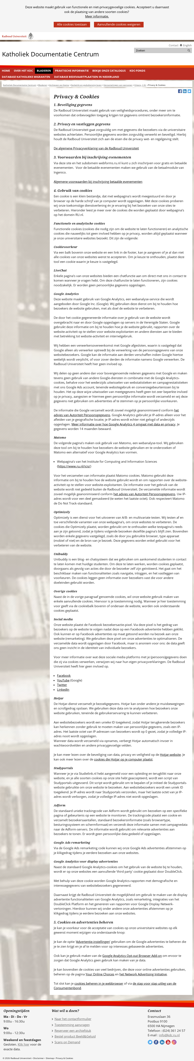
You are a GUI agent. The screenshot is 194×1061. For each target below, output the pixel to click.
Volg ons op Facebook (156, 1042)
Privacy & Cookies (64, 1058)
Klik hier (23, 1044)
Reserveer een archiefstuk (73, 1030)
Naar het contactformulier (73, 1019)
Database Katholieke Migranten (26, 77)
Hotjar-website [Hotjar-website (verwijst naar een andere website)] (170, 754)
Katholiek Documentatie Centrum (50, 53)
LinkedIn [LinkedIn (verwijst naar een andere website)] (63, 689)
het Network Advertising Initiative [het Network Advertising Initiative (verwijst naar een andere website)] (143, 974)
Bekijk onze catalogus (109, 70)
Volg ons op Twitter (150, 1042)
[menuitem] (6, 71)
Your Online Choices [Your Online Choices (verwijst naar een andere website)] (100, 974)
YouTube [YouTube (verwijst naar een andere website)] (63, 680)
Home (6, 70)
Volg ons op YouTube (168, 1042)
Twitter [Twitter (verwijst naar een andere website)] (62, 685)
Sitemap (50, 1058)
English (187, 45)
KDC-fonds (137, 70)
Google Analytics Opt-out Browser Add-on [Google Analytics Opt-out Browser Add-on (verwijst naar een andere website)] (132, 956)
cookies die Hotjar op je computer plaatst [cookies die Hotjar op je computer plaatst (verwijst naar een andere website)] (123, 759)
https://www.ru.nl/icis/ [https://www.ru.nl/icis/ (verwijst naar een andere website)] (74, 466)
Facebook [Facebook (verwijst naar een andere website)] (64, 675)
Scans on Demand (67, 1042)
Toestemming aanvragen (72, 1025)
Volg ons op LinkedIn (162, 1042)
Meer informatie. (97, 16)
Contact (174, 45)
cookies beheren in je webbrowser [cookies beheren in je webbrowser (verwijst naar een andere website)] (98, 983)
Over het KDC (23, 70)
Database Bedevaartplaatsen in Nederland (86, 77)
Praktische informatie (72, 70)
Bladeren (44, 70)
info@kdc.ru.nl (169, 1035)
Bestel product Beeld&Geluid (75, 1036)
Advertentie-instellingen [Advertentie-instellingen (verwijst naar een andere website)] (93, 942)
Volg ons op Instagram (174, 1042)
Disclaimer (38, 1058)
